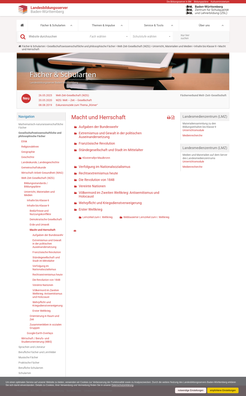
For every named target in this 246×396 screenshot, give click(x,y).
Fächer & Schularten (53, 25)
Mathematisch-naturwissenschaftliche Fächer (40, 126)
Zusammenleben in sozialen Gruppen (46, 326)
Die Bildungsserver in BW (179, 1)
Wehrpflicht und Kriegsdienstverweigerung (47, 304)
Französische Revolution (46, 252)
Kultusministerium (220, 1)
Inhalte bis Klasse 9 (205, 46)
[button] (22, 25)
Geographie (28, 151)
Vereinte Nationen (42, 285)
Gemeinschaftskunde (33, 167)
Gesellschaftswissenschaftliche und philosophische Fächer (81, 46)
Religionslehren (30, 146)
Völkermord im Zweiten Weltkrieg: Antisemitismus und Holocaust (47, 293)
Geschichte (27, 157)
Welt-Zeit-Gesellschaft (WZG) (133, 46)
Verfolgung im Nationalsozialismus (44, 267)
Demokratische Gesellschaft (46, 219)
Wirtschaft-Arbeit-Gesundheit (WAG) (42, 172)
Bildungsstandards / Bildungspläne (36, 185)
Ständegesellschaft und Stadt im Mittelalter (46, 259)
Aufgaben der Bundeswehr (47, 235)
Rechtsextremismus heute (47, 274)
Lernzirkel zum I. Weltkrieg (97, 217)
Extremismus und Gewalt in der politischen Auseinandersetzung (46, 243)
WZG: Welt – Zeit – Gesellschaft (74, 100)
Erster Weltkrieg (41, 310)
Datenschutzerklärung (122, 385)
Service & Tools (154, 25)
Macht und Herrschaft (42, 229)
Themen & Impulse (103, 25)
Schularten (24, 373)
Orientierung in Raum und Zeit (44, 317)
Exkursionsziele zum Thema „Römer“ (77, 105)
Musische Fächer (28, 357)
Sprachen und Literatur (31, 346)
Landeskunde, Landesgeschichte (40, 162)
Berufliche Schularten (30, 367)
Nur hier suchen (185, 37)
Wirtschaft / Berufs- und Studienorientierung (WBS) (36, 340)
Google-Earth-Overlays (40, 333)
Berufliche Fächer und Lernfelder (37, 352)
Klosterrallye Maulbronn (96, 157)
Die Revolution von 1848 (46, 279)
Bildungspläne (201, 1)
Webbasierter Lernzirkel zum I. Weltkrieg (146, 217)
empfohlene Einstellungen (223, 390)
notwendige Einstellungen (190, 390)
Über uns (204, 25)
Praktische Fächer (28, 362)
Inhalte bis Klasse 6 (38, 200)
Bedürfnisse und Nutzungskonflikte (40, 212)
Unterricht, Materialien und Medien (172, 46)
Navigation (26, 116)
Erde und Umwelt (39, 224)
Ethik (24, 141)
